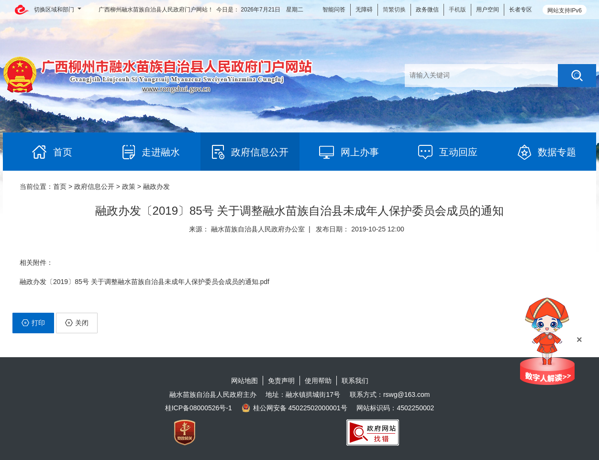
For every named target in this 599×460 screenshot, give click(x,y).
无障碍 (364, 9)
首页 (60, 186)
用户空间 (487, 9)
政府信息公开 (94, 186)
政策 (128, 186)
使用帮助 (318, 380)
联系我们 (355, 380)
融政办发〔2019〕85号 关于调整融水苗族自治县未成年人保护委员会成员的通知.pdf (144, 281)
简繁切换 (394, 9)
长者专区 (520, 9)
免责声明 (281, 380)
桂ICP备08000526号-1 (198, 408)
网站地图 (244, 380)
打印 (33, 323)
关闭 (77, 323)
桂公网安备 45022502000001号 (294, 408)
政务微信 (427, 9)
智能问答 (333, 9)
